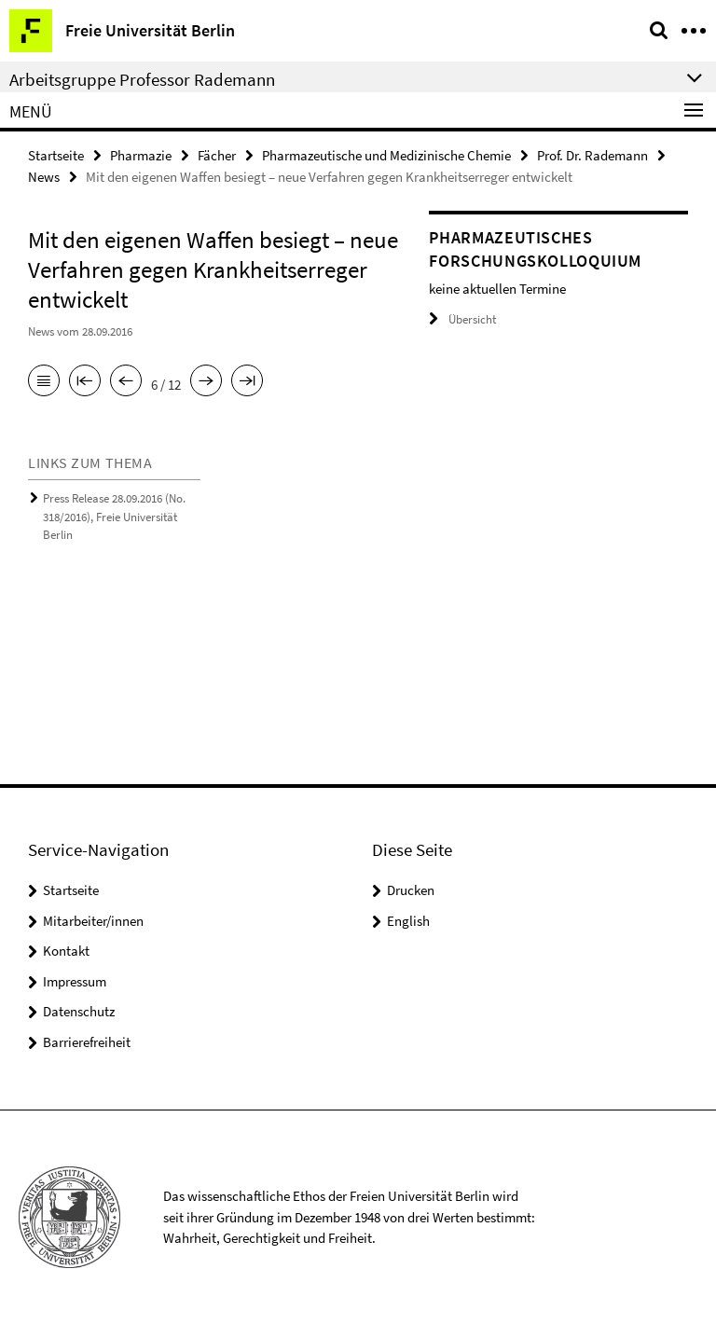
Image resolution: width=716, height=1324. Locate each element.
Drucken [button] (410, 890)
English (408, 921)
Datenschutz (79, 1011)
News (44, 177)
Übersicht (462, 319)
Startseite (56, 155)
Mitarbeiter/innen (93, 921)
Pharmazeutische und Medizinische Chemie (386, 155)
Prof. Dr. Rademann (592, 155)
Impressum (74, 981)
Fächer (217, 155)
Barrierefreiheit (87, 1042)
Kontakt (66, 950)
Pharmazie (141, 155)
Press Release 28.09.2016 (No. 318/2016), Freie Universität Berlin (114, 516)
